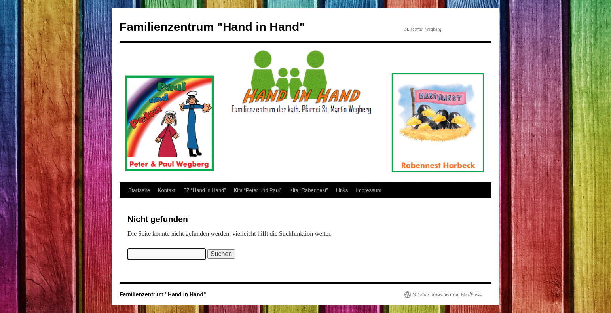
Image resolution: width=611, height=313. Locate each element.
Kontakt (166, 190)
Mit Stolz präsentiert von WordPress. (447, 294)
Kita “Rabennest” (308, 190)
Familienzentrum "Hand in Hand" (212, 26)
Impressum (368, 190)
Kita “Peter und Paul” (258, 190)
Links (342, 190)
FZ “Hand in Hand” (204, 190)
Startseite (139, 190)
